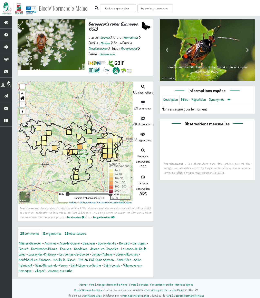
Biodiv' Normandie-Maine (67, 8)
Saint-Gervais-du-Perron (104, 265)
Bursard (134, 243)
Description (171, 99)
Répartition (202, 99)
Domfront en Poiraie (65, 249)
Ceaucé (42, 249)
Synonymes (222, 99)
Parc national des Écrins (135, 295)
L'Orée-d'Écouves (46, 260)
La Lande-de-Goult (32, 254)
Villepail (97, 271)
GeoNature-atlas (91, 295)
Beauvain (95, 243)
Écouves (89, 249)
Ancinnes (53, 243)
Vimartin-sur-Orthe (119, 271)
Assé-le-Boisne (75, 243)
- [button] (22, 104)
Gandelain (105, 249)
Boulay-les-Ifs (115, 243)
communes (30, 233)
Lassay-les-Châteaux (74, 254)
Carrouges (26, 249)
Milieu (187, 99)
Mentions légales (185, 284)
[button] (22, 99)
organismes (55, 233)
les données (76, 217)
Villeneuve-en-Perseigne (70, 271)
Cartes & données (138, 284)
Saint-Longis (40, 271)
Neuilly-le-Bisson (112, 260)
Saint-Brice (49, 265)
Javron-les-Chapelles (131, 249)
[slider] (68, 194)
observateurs (81, 233)
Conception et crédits (162, 284)
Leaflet (72, 202)
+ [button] (22, 93)
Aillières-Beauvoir (31, 243)
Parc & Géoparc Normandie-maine (114, 202)
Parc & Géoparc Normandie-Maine (106, 284)
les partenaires (107, 217)
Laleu (52, 254)
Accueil (81, 284)
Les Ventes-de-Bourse (109, 254)
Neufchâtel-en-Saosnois (79, 260)
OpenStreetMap (88, 202)
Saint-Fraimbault (72, 265)
